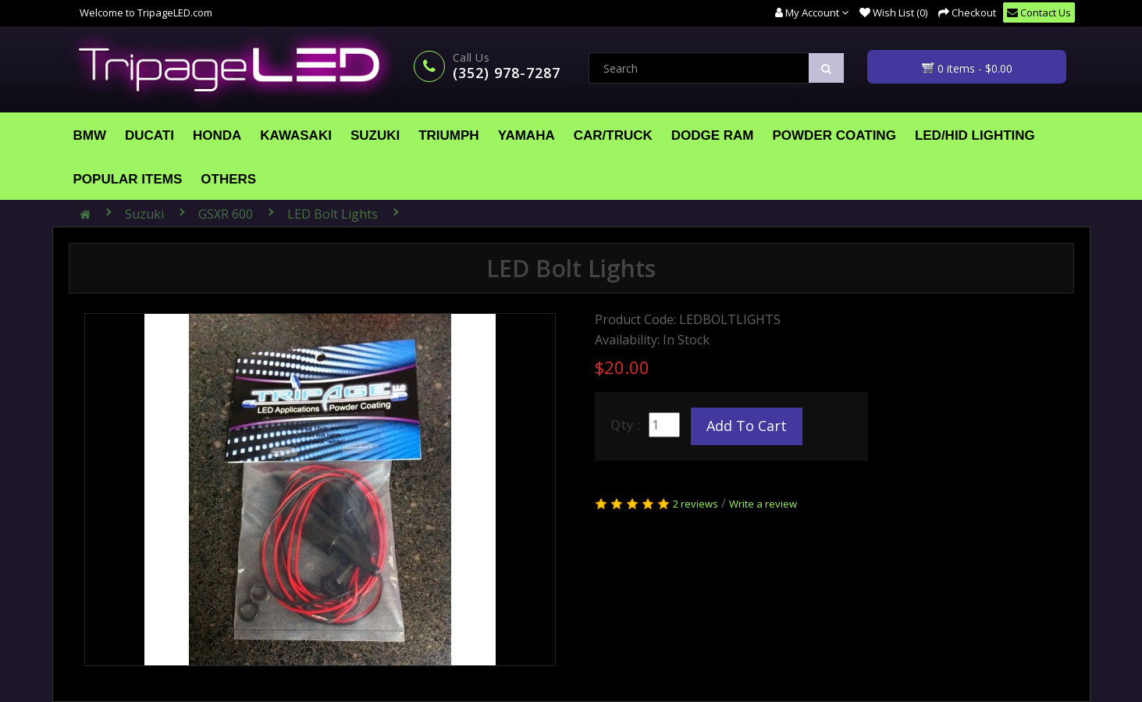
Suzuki (375, 135)
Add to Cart (746, 425)
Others (228, 179)
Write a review (763, 504)
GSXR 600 (225, 214)
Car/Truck (613, 135)
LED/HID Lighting (975, 135)
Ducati (149, 135)
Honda (217, 135)
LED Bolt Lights (332, 214)
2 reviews (695, 504)
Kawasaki (296, 135)
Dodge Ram (712, 135)
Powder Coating (834, 135)
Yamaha (526, 135)
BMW (89, 135)
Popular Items (128, 179)
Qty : (625, 424)
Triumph (448, 135)
